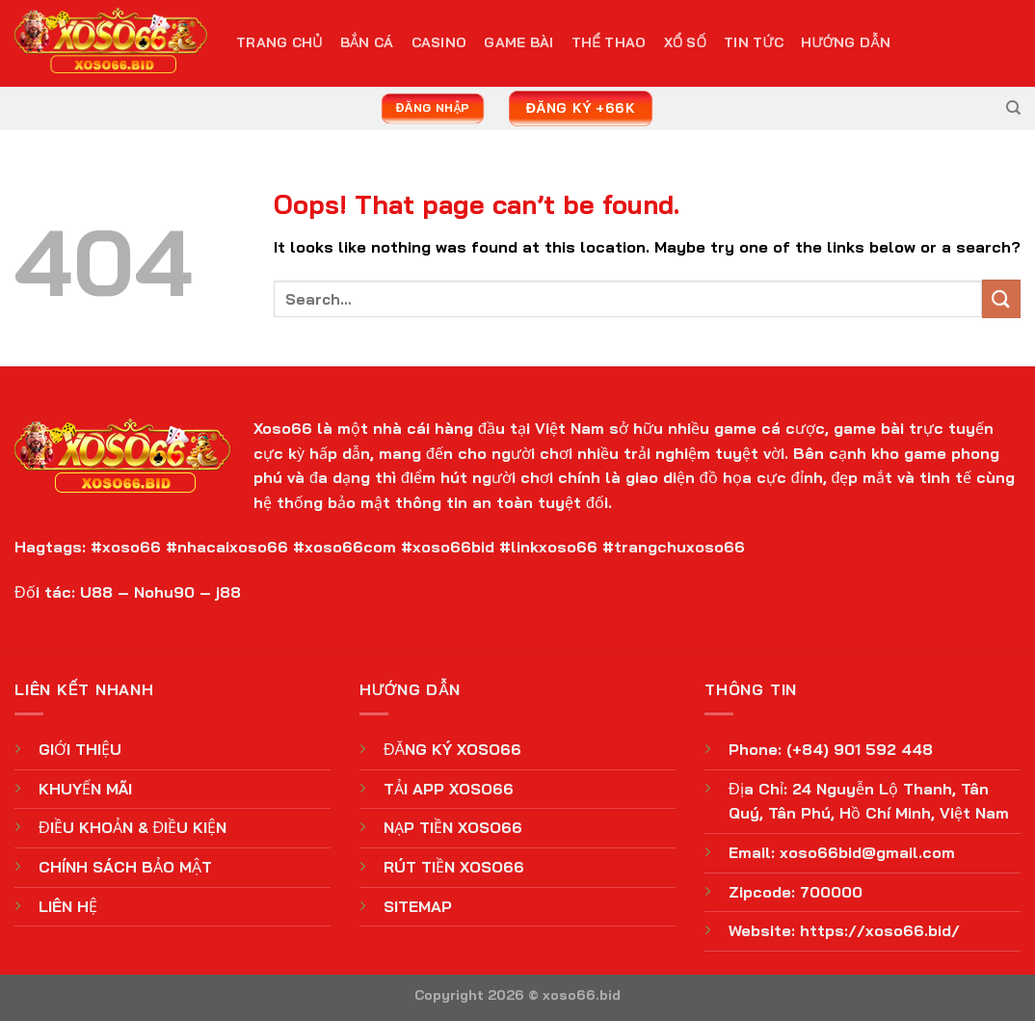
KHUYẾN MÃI (85, 788)
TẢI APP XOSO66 (449, 788)
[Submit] (1001, 298)
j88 (228, 592)
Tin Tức (753, 42)
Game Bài (518, 42)
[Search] (1013, 108)
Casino (439, 42)
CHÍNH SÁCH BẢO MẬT (125, 866)
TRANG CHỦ (279, 42)
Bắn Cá (367, 42)
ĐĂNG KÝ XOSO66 (452, 749)
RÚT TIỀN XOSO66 (454, 866)
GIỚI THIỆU (80, 749)
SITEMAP (418, 906)
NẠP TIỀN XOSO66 (453, 827)
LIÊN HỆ (68, 906)
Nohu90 (164, 592)
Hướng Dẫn (845, 42)
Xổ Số (685, 42)
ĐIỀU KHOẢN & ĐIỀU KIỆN (132, 827)
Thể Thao (609, 42)
